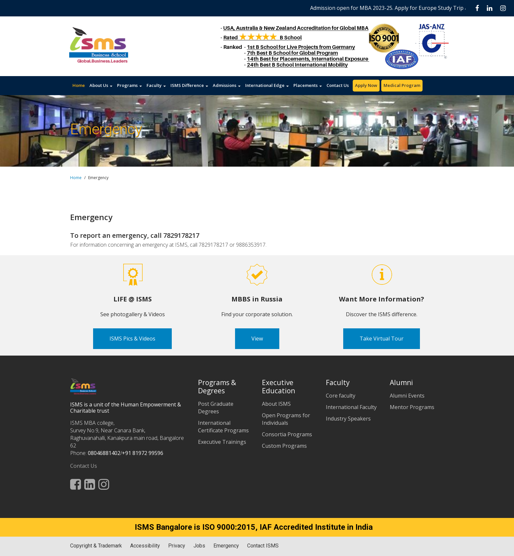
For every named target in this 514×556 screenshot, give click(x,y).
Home (78, 85)
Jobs (199, 546)
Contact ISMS (263, 546)
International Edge (267, 85)
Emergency (226, 546)
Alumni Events (407, 395)
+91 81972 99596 (142, 453)
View (257, 338)
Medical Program (402, 85)
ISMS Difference (189, 85)
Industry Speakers (348, 418)
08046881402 (104, 453)
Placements (307, 85)
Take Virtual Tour (382, 338)
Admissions (227, 85)
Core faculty (340, 395)
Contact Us (337, 85)
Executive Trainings (222, 441)
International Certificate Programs (223, 426)
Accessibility (145, 546)
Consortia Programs (287, 434)
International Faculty (351, 407)
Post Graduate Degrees (215, 407)
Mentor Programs (412, 407)
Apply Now (366, 85)
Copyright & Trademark (96, 546)
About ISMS (276, 403)
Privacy (176, 546)
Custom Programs (284, 445)
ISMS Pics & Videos (132, 338)
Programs (129, 85)
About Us (100, 85)
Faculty (156, 85)
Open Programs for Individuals (286, 419)
